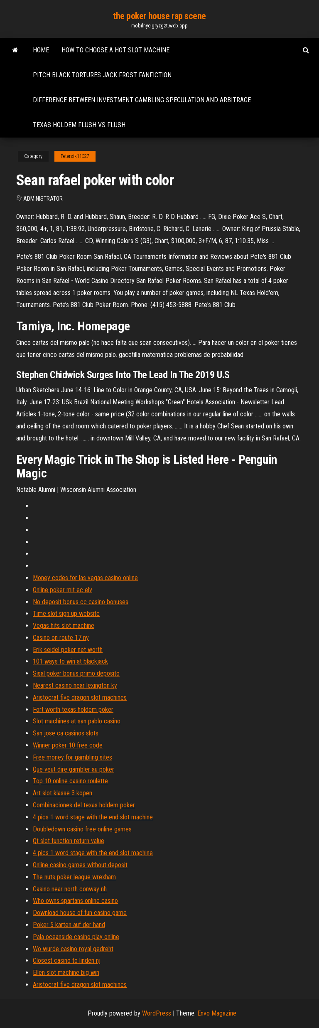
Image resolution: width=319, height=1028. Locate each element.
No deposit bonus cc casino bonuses (80, 602)
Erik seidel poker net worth (68, 650)
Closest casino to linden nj (67, 960)
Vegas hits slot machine (63, 626)
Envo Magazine (216, 1013)
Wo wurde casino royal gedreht (73, 949)
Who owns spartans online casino (75, 901)
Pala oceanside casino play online (76, 937)
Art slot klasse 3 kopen (62, 793)
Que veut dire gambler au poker (73, 769)
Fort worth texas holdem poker (73, 709)
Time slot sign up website (66, 613)
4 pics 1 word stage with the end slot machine (93, 817)
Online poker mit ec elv (62, 590)
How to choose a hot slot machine (115, 50)
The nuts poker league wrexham (74, 877)
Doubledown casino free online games (82, 829)
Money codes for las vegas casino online (85, 578)
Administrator (43, 198)
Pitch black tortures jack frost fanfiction (102, 75)
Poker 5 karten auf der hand (69, 925)
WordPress (156, 1013)
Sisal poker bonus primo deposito (76, 673)
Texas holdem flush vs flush (79, 125)
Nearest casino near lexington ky (75, 685)
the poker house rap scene (159, 16)
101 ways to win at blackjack (70, 661)
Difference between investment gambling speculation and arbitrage (142, 100)
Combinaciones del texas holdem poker (84, 805)
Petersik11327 (75, 156)
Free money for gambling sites (72, 757)
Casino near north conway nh (70, 889)
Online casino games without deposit (80, 865)
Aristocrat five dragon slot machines (80, 697)
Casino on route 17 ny (61, 638)
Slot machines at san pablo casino (76, 721)
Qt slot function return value (68, 841)
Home (41, 50)
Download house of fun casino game (80, 913)
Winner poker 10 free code (68, 745)
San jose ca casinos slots (65, 733)
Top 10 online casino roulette (70, 781)
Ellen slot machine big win (66, 972)
